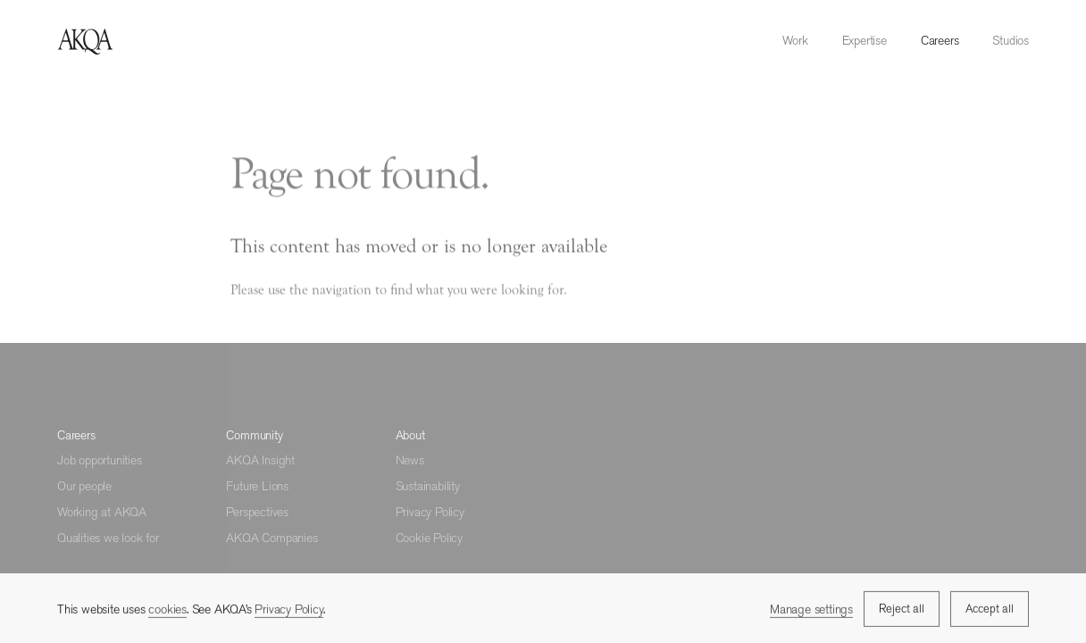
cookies (167, 611)
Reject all (901, 610)
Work (794, 40)
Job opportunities (99, 460)
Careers (940, 40)
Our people (84, 486)
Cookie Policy (429, 538)
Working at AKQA (101, 512)
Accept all (989, 610)
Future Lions (257, 486)
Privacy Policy (430, 512)
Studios (1010, 40)
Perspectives (257, 512)
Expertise (864, 40)
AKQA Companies (271, 538)
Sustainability (428, 486)
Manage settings (811, 610)
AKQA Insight (260, 460)
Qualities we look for (108, 538)
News (410, 460)
